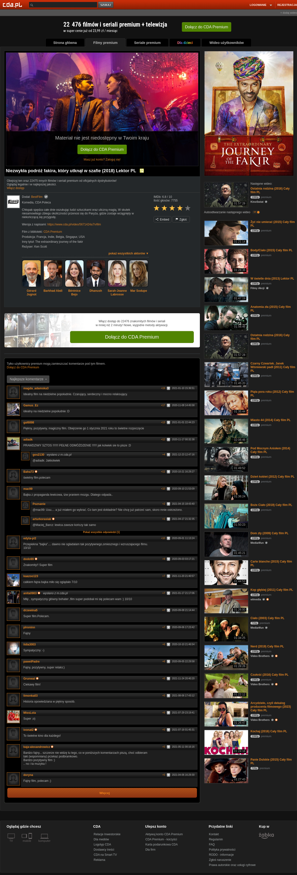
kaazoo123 (30, 576)
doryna (28, 775)
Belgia (60, 237)
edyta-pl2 (29, 538)
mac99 (27, 489)
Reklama (99, 860)
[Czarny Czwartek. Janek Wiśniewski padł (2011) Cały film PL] (226, 374)
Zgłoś (181, 219)
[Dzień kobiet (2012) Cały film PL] (226, 487)
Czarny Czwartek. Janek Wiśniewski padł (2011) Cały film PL (273, 367)
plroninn (29, 627)
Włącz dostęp (15, 188)
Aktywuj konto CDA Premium (164, 834)
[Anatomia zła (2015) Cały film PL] (226, 317)
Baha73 (30, 471)
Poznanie (39, 504)
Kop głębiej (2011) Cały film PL (272, 590)
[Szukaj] (63, 5)
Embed (162, 219)
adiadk (28, 439)
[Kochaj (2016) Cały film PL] (226, 742)
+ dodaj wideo (288, 12)
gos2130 (38, 454)
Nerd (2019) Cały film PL (267, 646)
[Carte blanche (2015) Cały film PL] (226, 572)
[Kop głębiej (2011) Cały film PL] (226, 600)
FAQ (212, 844)
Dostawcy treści (104, 849)
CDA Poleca (43, 202)
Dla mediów (101, 839)
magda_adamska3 (35, 388)
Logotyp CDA (102, 844)
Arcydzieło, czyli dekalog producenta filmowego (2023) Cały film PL (271, 706)
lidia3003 (29, 644)
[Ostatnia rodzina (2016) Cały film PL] (226, 194)
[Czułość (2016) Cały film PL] (226, 685)
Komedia (27, 202)
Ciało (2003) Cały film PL (267, 618)
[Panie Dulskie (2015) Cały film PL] (226, 770)
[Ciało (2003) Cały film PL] (226, 628)
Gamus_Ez (30, 405)
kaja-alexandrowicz (38, 747)
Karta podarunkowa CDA (161, 844)
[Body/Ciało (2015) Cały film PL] (226, 261)
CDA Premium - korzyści (161, 839)
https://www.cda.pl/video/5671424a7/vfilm (74, 224)
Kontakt (214, 834)
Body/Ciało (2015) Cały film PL (272, 250)
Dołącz (206, 27)
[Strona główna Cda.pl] (13, 4)
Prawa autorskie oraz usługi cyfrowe (232, 865)
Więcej (104, 793)
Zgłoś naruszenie (220, 860)
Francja (41, 237)
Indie (51, 237)
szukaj (106, 5)
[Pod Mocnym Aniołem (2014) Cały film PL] (226, 459)
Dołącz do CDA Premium (102, 149)
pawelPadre (31, 661)
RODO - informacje (221, 854)
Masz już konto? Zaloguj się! (102, 159)
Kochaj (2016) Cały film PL (269, 731)
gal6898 (28, 422)
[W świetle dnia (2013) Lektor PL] (226, 289)
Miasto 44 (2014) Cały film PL (271, 420)
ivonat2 (30, 730)
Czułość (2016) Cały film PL (269, 674)
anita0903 (31, 593)
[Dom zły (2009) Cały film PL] (226, 544)
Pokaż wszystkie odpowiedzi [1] (101, 532)
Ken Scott (40, 246)
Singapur (71, 237)
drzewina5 (30, 610)
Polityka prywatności (222, 849)
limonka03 (30, 695)
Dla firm (150, 849)
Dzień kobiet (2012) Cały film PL (273, 476)
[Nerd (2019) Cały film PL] (226, 657)
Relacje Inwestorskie (107, 834)
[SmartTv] (31, 843)
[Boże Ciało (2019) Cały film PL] (226, 515)
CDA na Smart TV (105, 854)
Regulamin (216, 839)
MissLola (29, 712)
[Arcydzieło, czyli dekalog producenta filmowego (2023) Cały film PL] (226, 713)
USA (82, 237)
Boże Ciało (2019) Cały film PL (271, 505)
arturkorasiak (44, 519)
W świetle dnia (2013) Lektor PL (272, 278)
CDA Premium (53, 231)
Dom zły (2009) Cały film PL (269, 533)
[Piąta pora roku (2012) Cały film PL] (226, 402)
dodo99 (30, 559)
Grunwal (30, 678)
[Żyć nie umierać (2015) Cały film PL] (226, 232)
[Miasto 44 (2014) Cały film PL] (226, 430)
